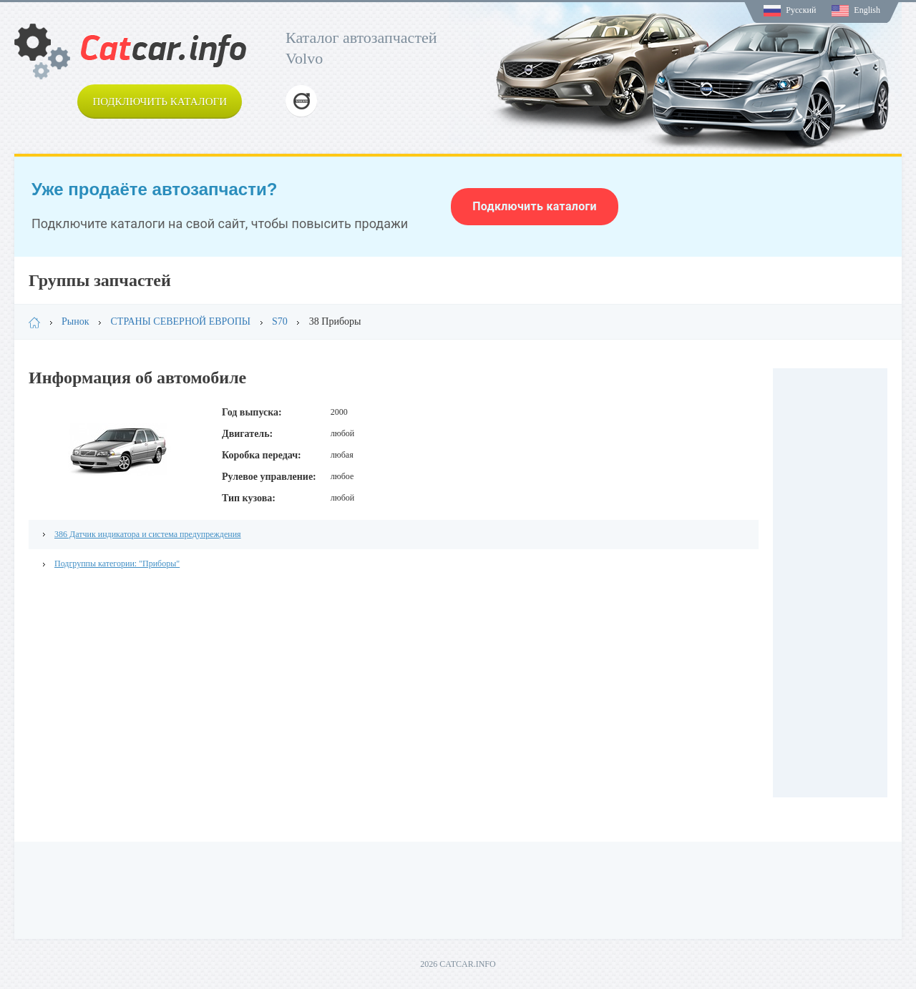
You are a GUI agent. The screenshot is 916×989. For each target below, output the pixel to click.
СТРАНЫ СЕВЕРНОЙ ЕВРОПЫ (181, 321)
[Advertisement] (830, 582)
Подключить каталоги (159, 101)
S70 (280, 321)
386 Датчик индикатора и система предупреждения (147, 534)
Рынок (75, 321)
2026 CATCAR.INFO (457, 964)
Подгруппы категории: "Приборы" (117, 564)
